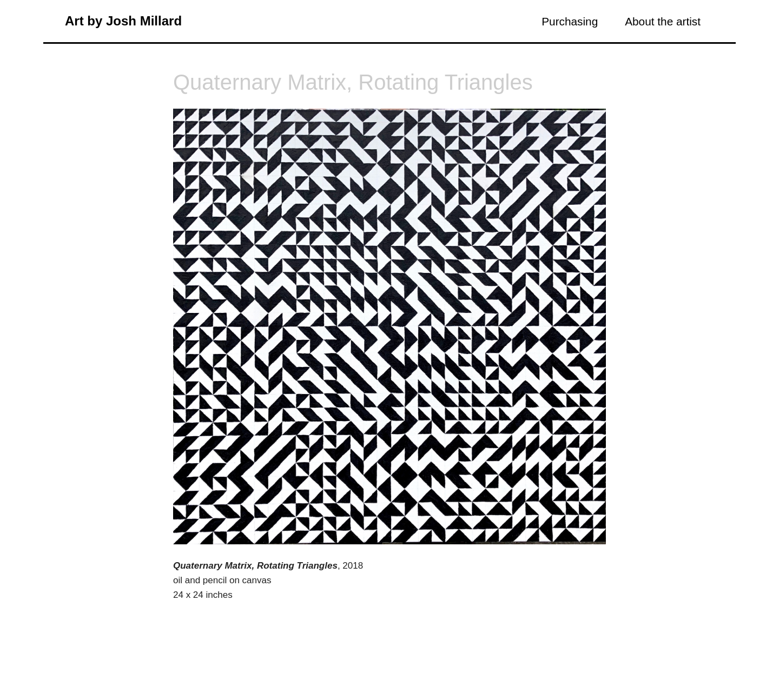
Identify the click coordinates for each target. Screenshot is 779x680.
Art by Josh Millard (123, 21)
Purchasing (570, 21)
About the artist (663, 21)
